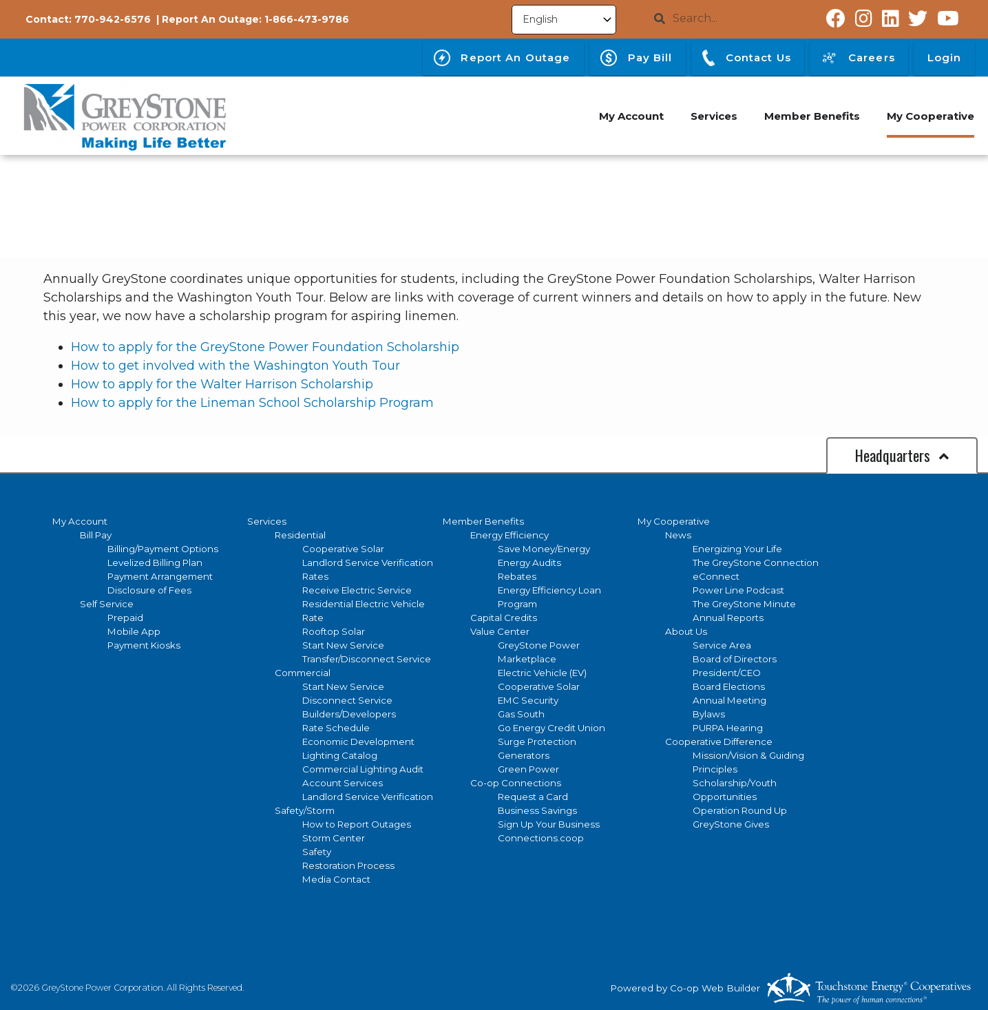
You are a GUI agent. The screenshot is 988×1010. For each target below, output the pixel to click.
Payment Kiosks (143, 645)
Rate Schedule (336, 727)
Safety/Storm (305, 810)
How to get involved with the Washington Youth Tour (235, 365)
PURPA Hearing (728, 727)
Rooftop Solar (333, 631)
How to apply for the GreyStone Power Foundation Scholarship (265, 347)
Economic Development (358, 741)
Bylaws (709, 713)
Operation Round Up (740, 810)
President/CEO (727, 672)
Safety (316, 851)
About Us (686, 631)
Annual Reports (728, 617)
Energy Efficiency (509, 534)
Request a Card (533, 796)
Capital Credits (503, 617)
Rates (315, 576)
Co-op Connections (515, 782)
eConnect (716, 576)
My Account (79, 521)
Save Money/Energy (544, 548)
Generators (523, 755)
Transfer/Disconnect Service (366, 658)
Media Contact (336, 879)
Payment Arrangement (160, 576)
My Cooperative (674, 521)
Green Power (528, 769)
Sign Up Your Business (549, 824)
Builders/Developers (349, 713)
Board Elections (729, 686)
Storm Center (333, 837)
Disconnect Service (347, 700)
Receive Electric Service (357, 590)
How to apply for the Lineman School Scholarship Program (252, 402)
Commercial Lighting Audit (362, 769)
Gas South (521, 713)
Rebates (517, 576)
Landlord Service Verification (367, 562)
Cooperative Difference (718, 741)
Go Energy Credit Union (551, 727)
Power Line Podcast (738, 590)
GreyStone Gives (731, 824)
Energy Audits (529, 562)
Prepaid (125, 617)
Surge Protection (537, 741)
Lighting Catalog (339, 755)
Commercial (302, 672)
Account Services (342, 782)
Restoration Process (348, 865)
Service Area (722, 645)
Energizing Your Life (737, 548)
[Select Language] (564, 19)
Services (266, 521)
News (678, 534)
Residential (300, 534)
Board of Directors (735, 658)
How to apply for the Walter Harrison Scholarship (222, 384)
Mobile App (133, 631)
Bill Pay (96, 534)
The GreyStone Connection (756, 562)
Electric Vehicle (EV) (542, 672)
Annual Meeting (729, 700)
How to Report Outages (356, 824)
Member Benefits (483, 521)
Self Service (107, 603)
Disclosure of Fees (149, 590)
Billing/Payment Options (162, 548)
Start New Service (343, 645)
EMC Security (528, 700)
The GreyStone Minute (744, 603)
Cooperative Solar (343, 548)
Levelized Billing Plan (154, 562)
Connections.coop (541, 837)
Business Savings (537, 810)
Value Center (499, 631)
